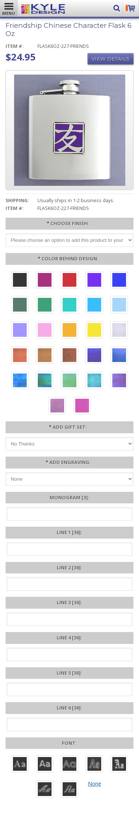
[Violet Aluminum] (94, 281)
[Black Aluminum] (19, 281)
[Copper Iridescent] (69, 356)
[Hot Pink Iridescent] (82, 406)
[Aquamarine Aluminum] (119, 305)
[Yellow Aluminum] (94, 331)
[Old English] (119, 765)
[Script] (44, 790)
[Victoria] (69, 790)
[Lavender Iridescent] (57, 406)
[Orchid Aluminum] (19, 331)
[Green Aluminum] (44, 305)
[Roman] (19, 765)
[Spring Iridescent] (69, 381)
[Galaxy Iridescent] (94, 356)
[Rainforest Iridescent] (44, 381)
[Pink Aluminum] (44, 331)
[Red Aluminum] (69, 281)
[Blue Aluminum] (119, 281)
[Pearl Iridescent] (119, 331)
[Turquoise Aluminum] (94, 305)
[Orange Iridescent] (19, 356)
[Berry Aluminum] (44, 281)
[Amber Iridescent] (44, 356)
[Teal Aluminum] (69, 305)
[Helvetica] (44, 765)
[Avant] (69, 765)
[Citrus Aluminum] (69, 331)
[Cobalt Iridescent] (119, 356)
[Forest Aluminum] (19, 305)
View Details (110, 59)
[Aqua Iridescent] (94, 381)
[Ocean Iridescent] (19, 381)
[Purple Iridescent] (119, 381)
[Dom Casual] (94, 765)
